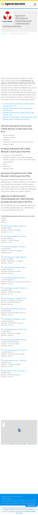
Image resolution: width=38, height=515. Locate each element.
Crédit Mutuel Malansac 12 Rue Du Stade (15, 236)
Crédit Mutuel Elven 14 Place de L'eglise (15, 329)
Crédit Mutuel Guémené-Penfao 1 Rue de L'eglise (15, 340)
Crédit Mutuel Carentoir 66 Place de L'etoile (15, 267)
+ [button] (3, 422)
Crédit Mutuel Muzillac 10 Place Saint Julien (15, 288)
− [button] (3, 425)
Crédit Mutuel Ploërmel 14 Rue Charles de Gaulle (15, 350)
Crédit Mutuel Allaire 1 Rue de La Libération (15, 247)
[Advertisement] (19, 56)
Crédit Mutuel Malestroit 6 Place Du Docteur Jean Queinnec (15, 278)
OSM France (33, 443)
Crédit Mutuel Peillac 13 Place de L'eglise (15, 226)
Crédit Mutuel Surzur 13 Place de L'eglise (15, 360)
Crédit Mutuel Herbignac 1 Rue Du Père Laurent (15, 319)
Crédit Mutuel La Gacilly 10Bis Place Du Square (15, 257)
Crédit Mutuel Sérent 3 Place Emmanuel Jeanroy (15, 309)
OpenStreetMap (19, 443)
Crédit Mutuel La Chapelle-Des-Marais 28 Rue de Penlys (15, 298)
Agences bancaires (15, 4)
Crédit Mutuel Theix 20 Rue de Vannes (15, 371)
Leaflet (7, 443)
